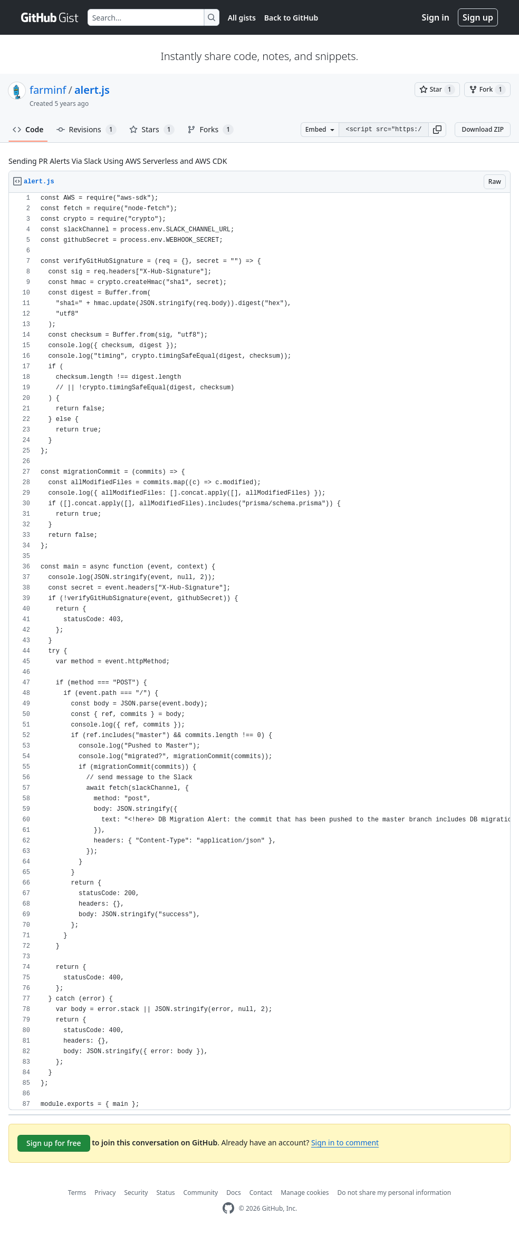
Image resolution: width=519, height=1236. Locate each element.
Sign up (478, 17)
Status (165, 1192)
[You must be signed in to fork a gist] (487, 89)
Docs (233, 1192)
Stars (152, 129)
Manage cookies (305, 1192)
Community (201, 1192)
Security (136, 1192)
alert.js (92, 90)
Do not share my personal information (394, 1192)
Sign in (435, 17)
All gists (242, 18)
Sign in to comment (345, 1142)
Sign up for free (53, 1143)
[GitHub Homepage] (228, 1208)
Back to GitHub (291, 18)
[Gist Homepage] (50, 17)
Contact (260, 1192)
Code (28, 129)
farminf (48, 90)
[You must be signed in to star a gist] (437, 89)
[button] (437, 129)
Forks (210, 129)
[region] (259, 651)
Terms (77, 1192)
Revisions (86, 129)
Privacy (105, 1192)
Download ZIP (483, 129)
